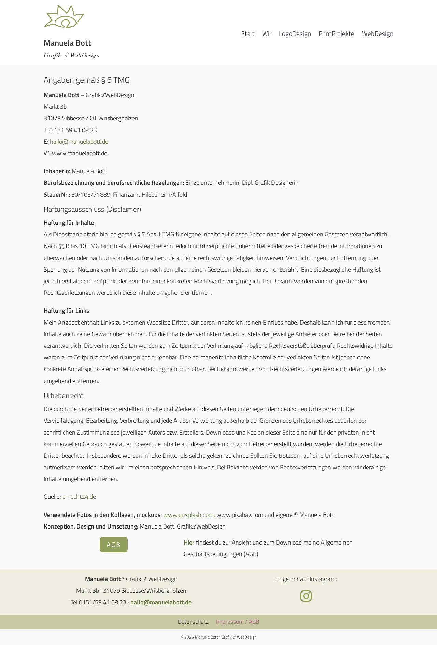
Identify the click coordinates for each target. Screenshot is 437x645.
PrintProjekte (336, 34)
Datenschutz (193, 620)
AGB (114, 544)
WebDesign (377, 34)
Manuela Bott (67, 43)
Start (248, 34)
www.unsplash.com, (189, 514)
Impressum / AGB (237, 620)
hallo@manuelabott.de (79, 141)
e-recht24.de (79, 496)
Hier (189, 542)
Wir (266, 34)
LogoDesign (295, 34)
